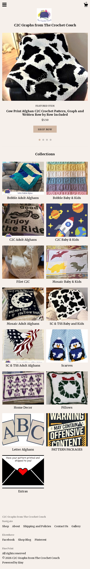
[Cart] (86, 5)
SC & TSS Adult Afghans (23, 363)
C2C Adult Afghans (23, 237)
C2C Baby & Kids (67, 237)
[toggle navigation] (4, 4)
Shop (5, 526)
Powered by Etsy (12, 562)
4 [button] (51, 140)
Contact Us (61, 526)
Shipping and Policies (37, 526)
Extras (23, 489)
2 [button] (43, 140)
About (16, 526)
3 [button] (47, 140)
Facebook (8, 539)
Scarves (67, 363)
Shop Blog (25, 539)
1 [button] (39, 140)
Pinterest (40, 539)
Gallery (76, 526)
